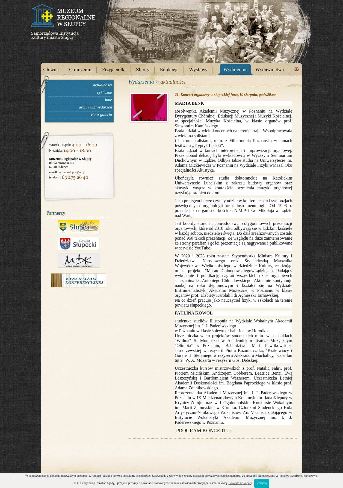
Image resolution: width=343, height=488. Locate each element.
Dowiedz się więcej (240, 483)
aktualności (102, 85)
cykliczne (104, 92)
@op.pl (80, 172)
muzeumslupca (67, 172)
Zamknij (262, 483)
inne (108, 100)
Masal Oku (282, 165)
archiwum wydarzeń (95, 107)
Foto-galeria (101, 114)
